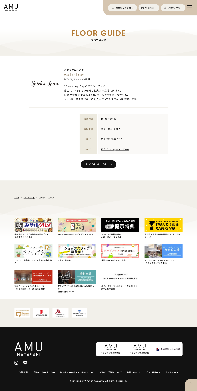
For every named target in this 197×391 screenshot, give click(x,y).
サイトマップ (171, 372)
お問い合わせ (134, 372)
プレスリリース (153, 372)
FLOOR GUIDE (96, 164)
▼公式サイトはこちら (112, 139)
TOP (16, 197)
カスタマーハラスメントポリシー (76, 372)
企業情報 (23, 372)
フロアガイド (29, 197)
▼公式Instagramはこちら (115, 149)
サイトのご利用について (110, 372)
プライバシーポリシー (44, 372)
